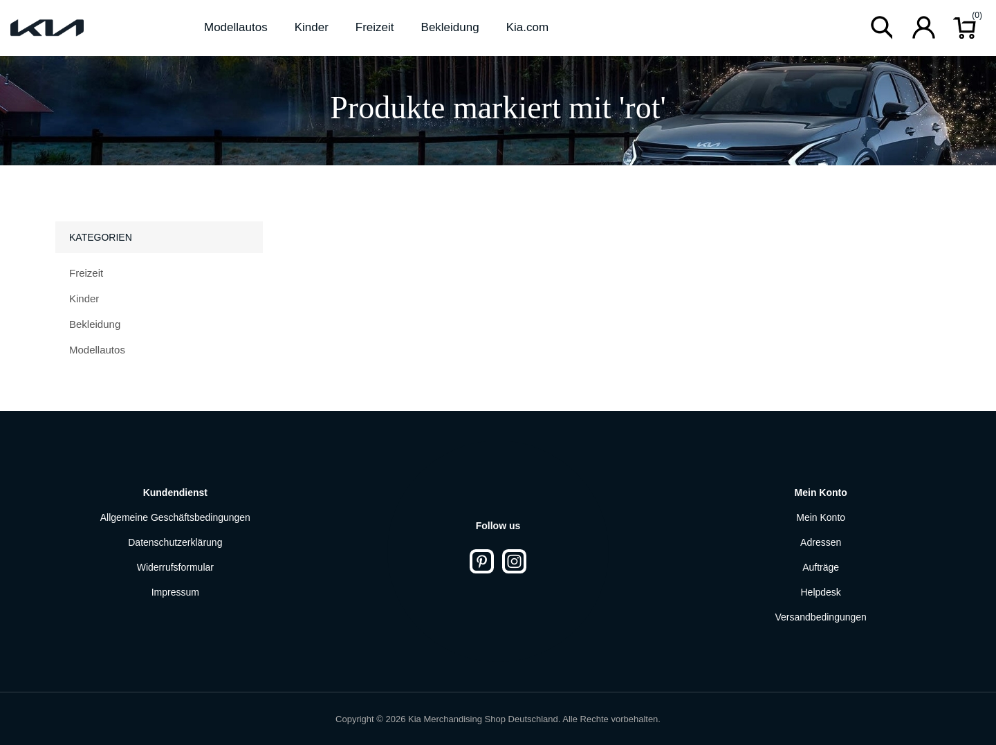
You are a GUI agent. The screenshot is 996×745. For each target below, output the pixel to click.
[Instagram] (514, 561)
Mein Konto (820, 517)
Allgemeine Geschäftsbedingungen (175, 517)
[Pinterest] (482, 561)
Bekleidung (94, 324)
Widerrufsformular (175, 567)
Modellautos (97, 350)
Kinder (84, 298)
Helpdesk (820, 592)
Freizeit (86, 273)
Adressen (820, 542)
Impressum (175, 592)
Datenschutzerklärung (175, 542)
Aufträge (820, 567)
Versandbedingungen (821, 617)
